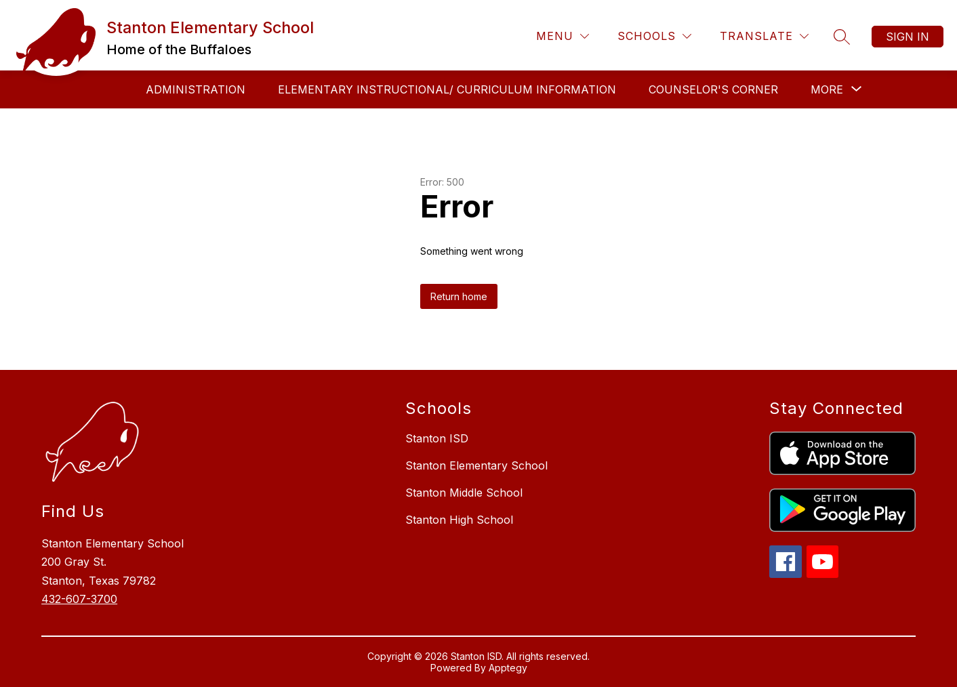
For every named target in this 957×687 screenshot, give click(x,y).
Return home (458, 296)
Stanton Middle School (464, 492)
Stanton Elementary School (476, 465)
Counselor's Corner (713, 89)
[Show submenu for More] (827, 89)
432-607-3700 (79, 599)
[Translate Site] (764, 36)
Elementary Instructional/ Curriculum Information (447, 89)
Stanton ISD (436, 438)
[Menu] (562, 36)
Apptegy (508, 667)
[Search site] (842, 36)
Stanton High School (459, 519)
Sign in (907, 36)
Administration (195, 89)
